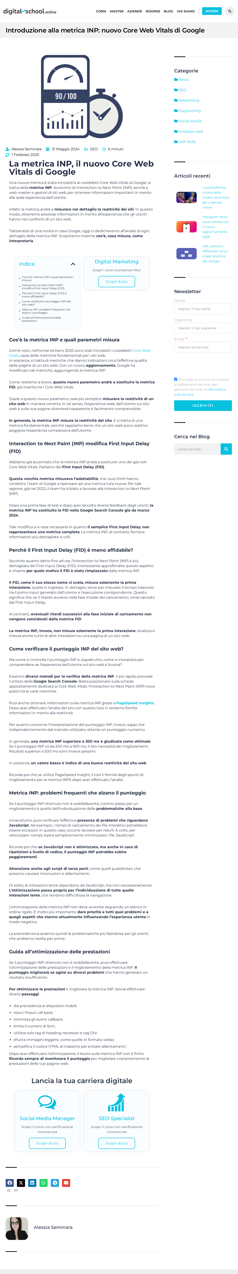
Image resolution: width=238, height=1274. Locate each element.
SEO (94, 148)
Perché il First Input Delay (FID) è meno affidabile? (44, 294)
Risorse (153, 11)
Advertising (186, 100)
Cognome (183, 320)
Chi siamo (186, 11)
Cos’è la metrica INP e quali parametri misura (47, 277)
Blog (168, 11)
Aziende (134, 11)
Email (179, 339)
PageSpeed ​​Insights (135, 702)
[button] (73, 262)
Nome (179, 301)
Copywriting (187, 111)
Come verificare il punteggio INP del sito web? (46, 302)
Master (117, 11)
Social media (187, 121)
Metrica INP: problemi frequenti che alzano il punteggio (46, 310)
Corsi (101, 11)
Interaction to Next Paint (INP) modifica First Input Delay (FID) (43, 286)
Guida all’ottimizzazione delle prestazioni (41, 318)
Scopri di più (117, 280)
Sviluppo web (188, 131)
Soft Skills (185, 142)
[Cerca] (226, 449)
